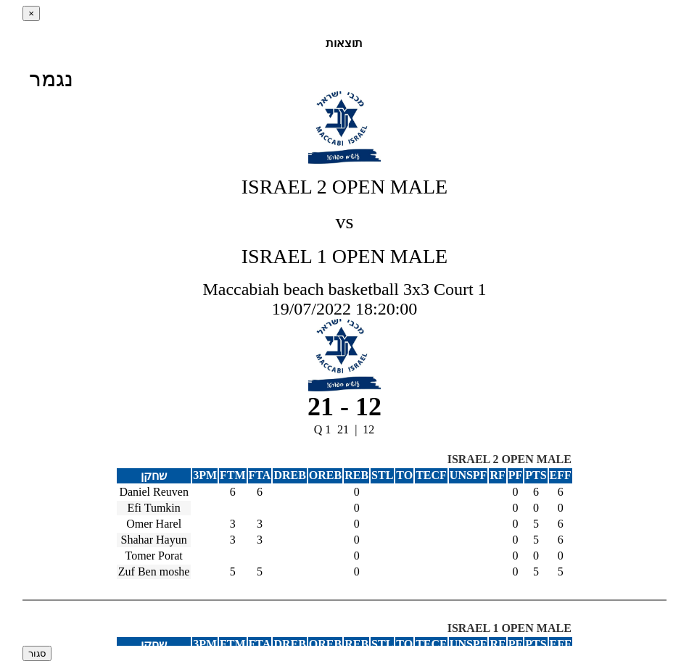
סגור (37, 653)
